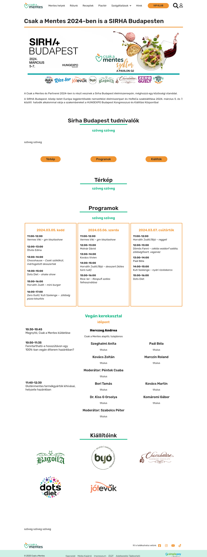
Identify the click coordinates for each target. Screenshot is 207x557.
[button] (176, 5)
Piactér (102, 5)
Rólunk (74, 5)
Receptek (88, 5)
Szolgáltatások (121, 5)
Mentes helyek (56, 5)
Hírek (139, 5)
